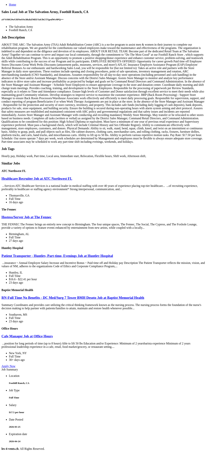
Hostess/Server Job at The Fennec (26, 217)
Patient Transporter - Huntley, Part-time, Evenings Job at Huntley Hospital (57, 256)
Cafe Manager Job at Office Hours (27, 336)
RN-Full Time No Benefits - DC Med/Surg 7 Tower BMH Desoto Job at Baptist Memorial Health (72, 298)
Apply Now (8, 366)
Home (12, 4)
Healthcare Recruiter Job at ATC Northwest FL (36, 179)
